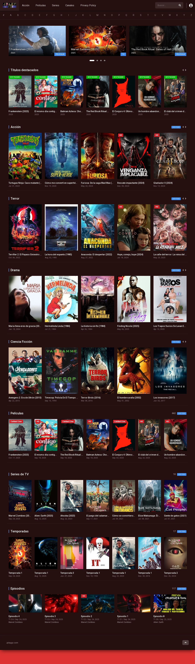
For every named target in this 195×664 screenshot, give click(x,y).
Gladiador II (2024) (163, 183)
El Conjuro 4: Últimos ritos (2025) (129, 111)
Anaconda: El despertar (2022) (96, 254)
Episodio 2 (86, 616)
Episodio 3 (50, 616)
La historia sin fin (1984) (93, 326)
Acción (25, 5)
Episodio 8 (158, 616)
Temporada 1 (15, 573)
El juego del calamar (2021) (100, 515)
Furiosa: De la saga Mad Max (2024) (99, 183)
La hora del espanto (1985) (58, 254)
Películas (41, 5)
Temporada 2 (171, 573)
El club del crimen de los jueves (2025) (158, 454)
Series (55, 5)
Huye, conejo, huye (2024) (130, 254)
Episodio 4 (14, 616)
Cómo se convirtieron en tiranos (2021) (132, 515)
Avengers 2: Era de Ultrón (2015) (25, 397)
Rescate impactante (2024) (130, 183)
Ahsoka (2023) (67, 515)
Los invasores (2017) (164, 397)
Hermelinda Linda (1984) (57, 326)
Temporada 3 (67, 573)
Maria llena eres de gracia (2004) (25, 326)
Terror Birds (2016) (91, 397)
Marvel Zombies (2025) (20, 515)
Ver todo (176, 127)
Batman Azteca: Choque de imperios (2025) (82, 111)
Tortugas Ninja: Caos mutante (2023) (27, 183)
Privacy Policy (88, 5)
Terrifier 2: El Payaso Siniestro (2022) (28, 254)
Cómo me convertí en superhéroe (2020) (65, 183)
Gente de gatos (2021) (175, 515)
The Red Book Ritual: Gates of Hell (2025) (107, 111)
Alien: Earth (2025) (44, 515)
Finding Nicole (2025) (128, 326)
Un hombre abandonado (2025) (154, 111)
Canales (69, 5)
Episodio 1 (122, 616)
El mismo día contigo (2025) (49, 111)
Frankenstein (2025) (19, 111)
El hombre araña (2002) (129, 397)
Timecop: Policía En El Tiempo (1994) (64, 397)
